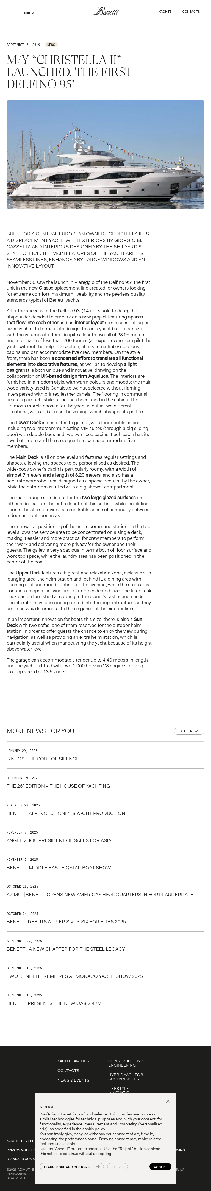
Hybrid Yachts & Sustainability (125, 1077)
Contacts (68, 1070)
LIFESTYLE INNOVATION (120, 1090)
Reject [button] (118, 1167)
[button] (168, 1102)
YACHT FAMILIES (73, 1061)
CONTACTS (191, 11)
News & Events (73, 1080)
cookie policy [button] (93, 1129)
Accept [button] (160, 1167)
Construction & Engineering (126, 1063)
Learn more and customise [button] (68, 1167)
